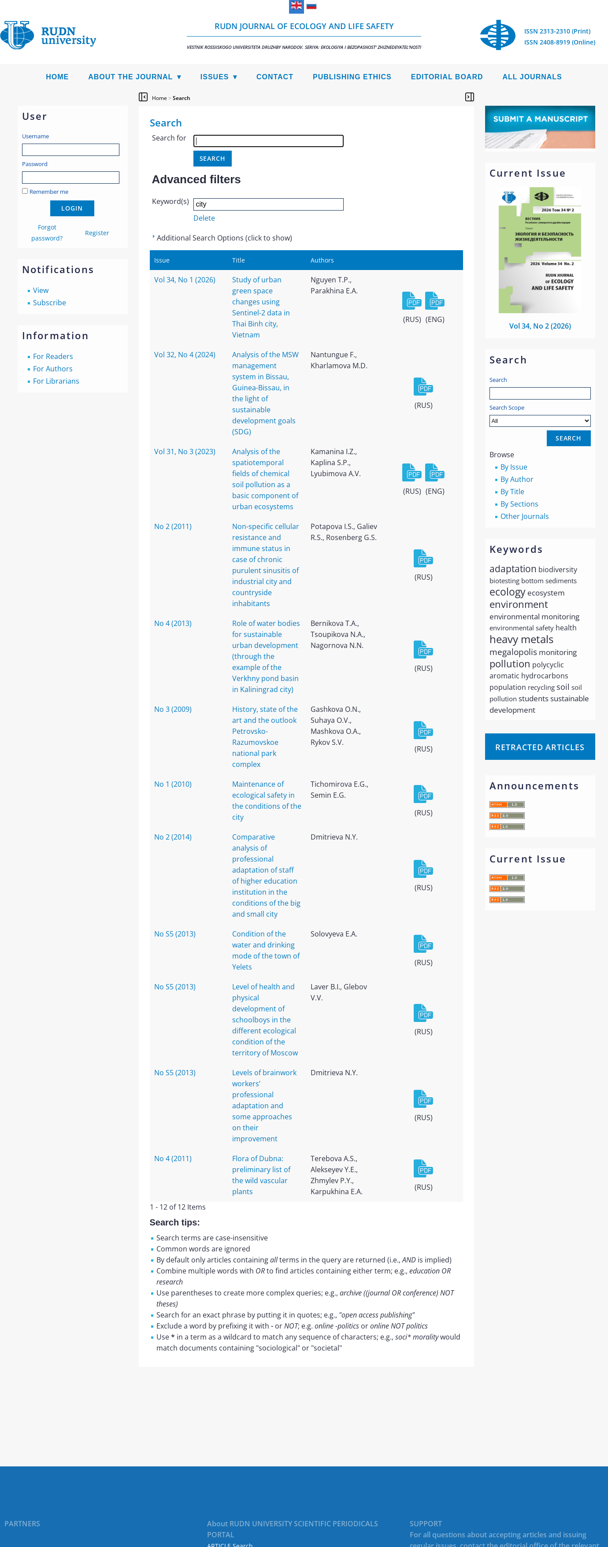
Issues (214, 77)
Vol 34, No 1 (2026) (184, 280)
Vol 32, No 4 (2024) (184, 354)
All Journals (532, 77)
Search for (169, 138)
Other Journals (524, 516)
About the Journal (130, 77)
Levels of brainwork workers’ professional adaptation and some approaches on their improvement (264, 1106)
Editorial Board (447, 77)
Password (35, 164)
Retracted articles (539, 747)
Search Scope (540, 415)
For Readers (53, 356)
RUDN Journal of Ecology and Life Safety (304, 35)
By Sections (519, 504)
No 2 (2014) (173, 837)
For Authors (53, 369)
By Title (512, 491)
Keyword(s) (170, 201)
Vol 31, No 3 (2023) (184, 451)
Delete (204, 218)
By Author (517, 479)
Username (35, 136)
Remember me (49, 192)
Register (97, 233)
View (40, 290)
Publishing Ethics (352, 77)
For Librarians (56, 381)
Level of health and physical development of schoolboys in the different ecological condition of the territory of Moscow (265, 1020)
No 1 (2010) (173, 784)
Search (498, 380)
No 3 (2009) (173, 709)
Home (57, 77)
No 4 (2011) (173, 1158)
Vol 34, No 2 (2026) (540, 326)
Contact (274, 77)
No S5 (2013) (175, 934)
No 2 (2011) (173, 526)
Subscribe (49, 302)
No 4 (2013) (173, 623)
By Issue (513, 467)
